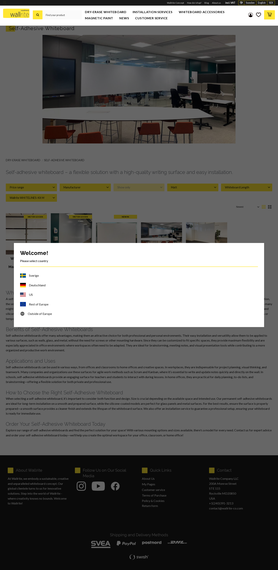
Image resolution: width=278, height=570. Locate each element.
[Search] (37, 14)
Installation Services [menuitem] (153, 12)
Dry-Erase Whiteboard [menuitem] (105, 12)
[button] (258, 15)
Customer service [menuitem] (151, 18)
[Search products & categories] (62, 14)
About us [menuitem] (216, 3)
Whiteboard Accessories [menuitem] (202, 12)
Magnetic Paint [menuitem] (99, 18)
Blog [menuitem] (206, 3)
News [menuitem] (124, 18)
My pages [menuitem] (250, 15)
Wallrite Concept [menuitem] (175, 3)
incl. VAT (230, 2)
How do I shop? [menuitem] (194, 3)
